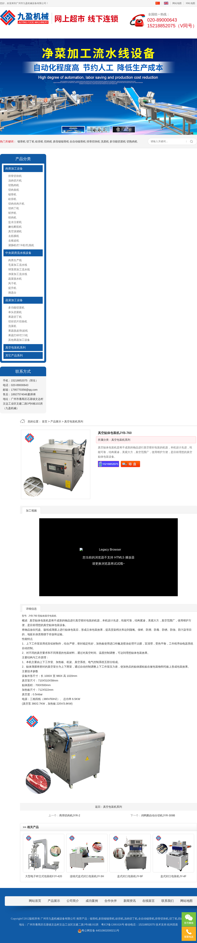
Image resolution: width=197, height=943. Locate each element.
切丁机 (30, 141)
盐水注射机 (15, 222)
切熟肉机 (132, 141)
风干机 (12, 283)
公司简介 (37, 33)
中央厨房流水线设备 (18, 252)
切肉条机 (13, 189)
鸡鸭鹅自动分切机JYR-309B (158, 815)
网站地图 (177, 3)
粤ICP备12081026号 (112, 924)
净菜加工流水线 (17, 274)
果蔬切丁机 (15, 316)
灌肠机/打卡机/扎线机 (21, 245)
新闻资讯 (86, 33)
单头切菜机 (15, 312)
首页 (12, 33)
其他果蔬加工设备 (19, 339)
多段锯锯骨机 (61, 141)
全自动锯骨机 (78, 141)
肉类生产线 (15, 260)
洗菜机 (105, 141)
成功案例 (111, 33)
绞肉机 (12, 217)
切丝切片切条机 (17, 321)
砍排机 (39, 141)
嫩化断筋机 (15, 226)
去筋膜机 (13, 235)
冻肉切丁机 (131, 918)
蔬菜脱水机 (15, 278)
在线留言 (135, 33)
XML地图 (190, 3)
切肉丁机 (13, 208)
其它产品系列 (14, 355)
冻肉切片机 (15, 180)
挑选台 (12, 292)
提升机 (12, 287)
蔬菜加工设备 (14, 300)
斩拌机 (12, 212)
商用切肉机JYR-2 (69, 815)
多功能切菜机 (118, 141)
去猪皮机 (13, 240)
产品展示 (61, 33)
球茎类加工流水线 (19, 269)
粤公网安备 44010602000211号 (98, 930)
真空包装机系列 (15, 347)
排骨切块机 (93, 141)
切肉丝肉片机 (16, 203)
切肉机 (48, 141)
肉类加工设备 (14, 168)
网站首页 (35, 900)
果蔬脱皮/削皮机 (18, 330)
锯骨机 (22, 141)
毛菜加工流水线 (17, 264)
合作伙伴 (110, 900)
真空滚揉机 (15, 231)
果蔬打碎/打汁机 (18, 335)
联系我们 (160, 33)
